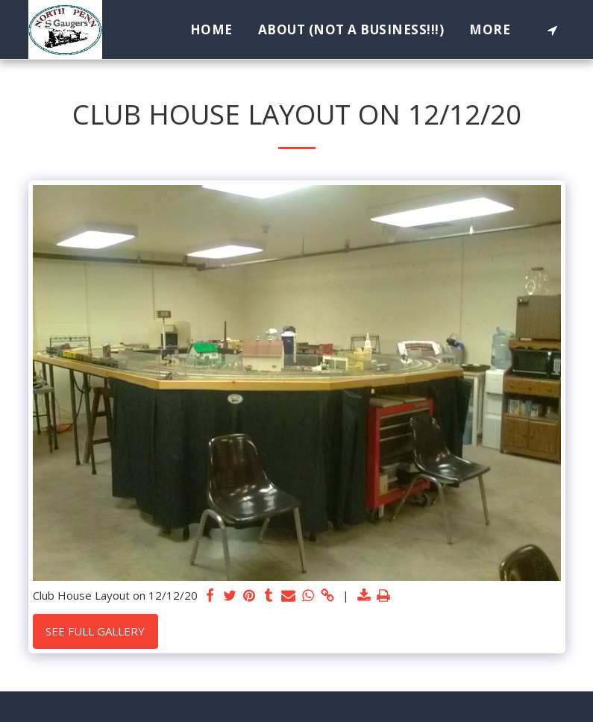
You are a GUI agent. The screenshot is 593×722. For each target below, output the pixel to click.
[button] (552, 30)
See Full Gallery (95, 631)
